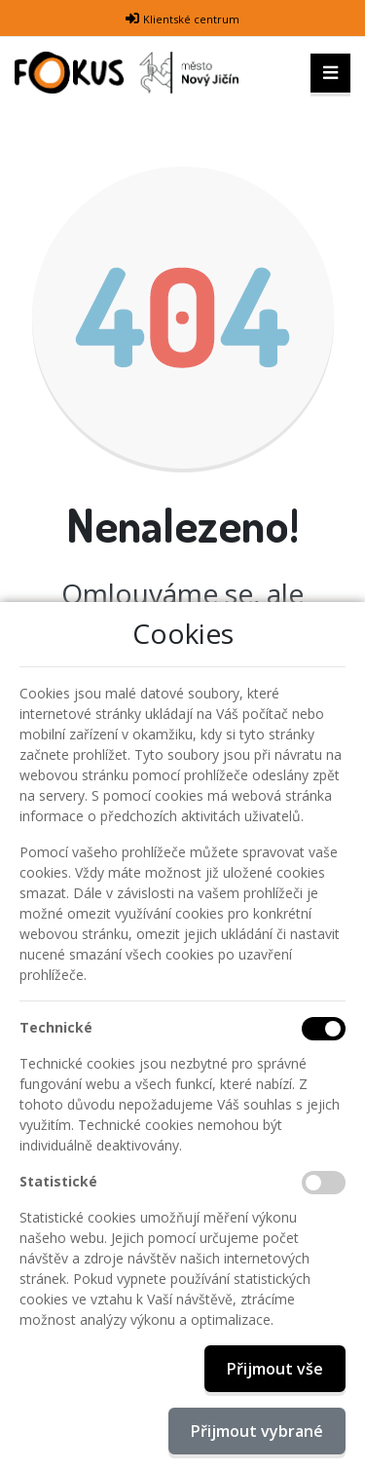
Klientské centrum (191, 19)
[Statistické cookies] (324, 1182)
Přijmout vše (275, 1368)
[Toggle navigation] (330, 73)
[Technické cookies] (324, 1028)
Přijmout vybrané (257, 1431)
